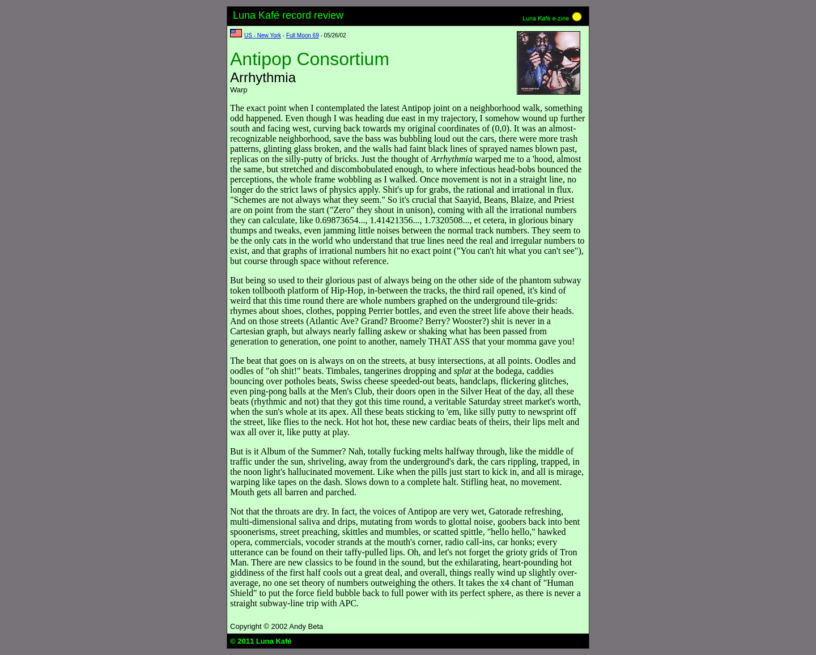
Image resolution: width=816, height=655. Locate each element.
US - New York (262, 35)
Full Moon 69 (302, 35)
